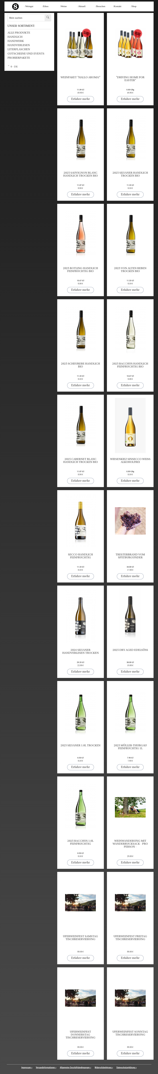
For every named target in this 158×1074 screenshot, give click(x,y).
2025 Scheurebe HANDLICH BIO (80, 365)
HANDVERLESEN (19, 45)
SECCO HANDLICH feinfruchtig (80, 556)
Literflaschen (19, 49)
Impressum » (26, 1067)
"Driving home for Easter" (130, 79)
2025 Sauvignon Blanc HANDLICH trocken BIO (80, 174)
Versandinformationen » (46, 1067)
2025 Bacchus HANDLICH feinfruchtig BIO (130, 365)
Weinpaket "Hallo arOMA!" (80, 77)
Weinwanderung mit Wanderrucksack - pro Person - (130, 844)
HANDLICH (15, 37)
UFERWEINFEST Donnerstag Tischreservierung (80, 1034)
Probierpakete (19, 57)
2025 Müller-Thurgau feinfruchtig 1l (130, 747)
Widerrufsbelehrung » (104, 1067)
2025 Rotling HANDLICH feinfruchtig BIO (80, 270)
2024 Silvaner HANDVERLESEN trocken (80, 652)
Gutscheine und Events (26, 53)
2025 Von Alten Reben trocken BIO (130, 270)
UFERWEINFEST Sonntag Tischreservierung (130, 1033)
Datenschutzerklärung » (126, 1067)
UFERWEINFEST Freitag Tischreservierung (130, 938)
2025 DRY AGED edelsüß (130, 650)
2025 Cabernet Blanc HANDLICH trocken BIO (80, 461)
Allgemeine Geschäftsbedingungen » (75, 1067)
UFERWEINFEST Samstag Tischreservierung (80, 938)
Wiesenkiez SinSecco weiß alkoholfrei (130, 461)
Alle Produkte (19, 32)
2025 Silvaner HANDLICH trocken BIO (130, 174)
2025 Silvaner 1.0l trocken (80, 745)
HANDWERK (16, 41)
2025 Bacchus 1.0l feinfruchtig (80, 842)
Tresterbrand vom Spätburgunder (130, 556)
